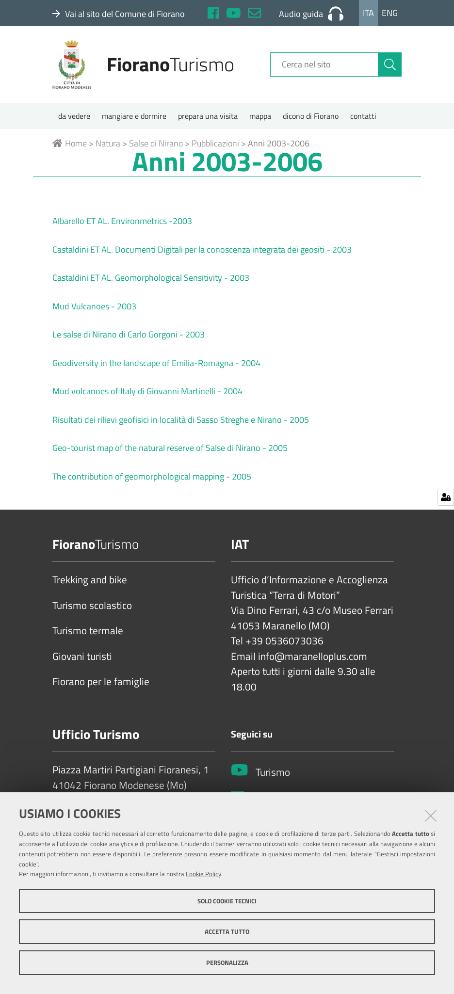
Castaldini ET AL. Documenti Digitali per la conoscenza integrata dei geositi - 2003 (202, 249)
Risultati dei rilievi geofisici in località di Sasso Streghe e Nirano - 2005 (180, 419)
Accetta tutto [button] (227, 931)
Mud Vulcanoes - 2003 (94, 306)
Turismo (273, 772)
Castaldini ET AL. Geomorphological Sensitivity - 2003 (150, 277)
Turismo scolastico (92, 605)
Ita (368, 12)
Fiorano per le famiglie (100, 681)
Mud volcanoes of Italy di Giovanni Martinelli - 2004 (147, 391)
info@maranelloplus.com (312, 656)
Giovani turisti (82, 656)
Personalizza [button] (227, 962)
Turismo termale (87, 630)
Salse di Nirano (156, 143)
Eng (390, 12)
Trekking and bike (89, 580)
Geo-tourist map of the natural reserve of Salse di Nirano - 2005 (170, 447)
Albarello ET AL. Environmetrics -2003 (122, 220)
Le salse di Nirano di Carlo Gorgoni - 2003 (128, 334)
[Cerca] (390, 64)
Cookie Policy (203, 874)
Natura (108, 143)
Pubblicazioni (215, 143)
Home (69, 143)
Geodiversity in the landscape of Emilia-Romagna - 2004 (156, 362)
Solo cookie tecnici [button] (227, 901)
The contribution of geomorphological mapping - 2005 (151, 476)
